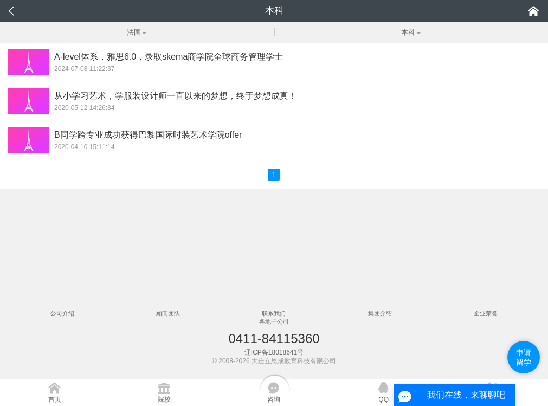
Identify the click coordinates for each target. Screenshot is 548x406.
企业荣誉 (486, 313)
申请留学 (523, 357)
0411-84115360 (273, 338)
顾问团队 (168, 313)
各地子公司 (274, 321)
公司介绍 (62, 313)
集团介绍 (380, 313)
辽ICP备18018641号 (274, 352)
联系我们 (274, 313)
